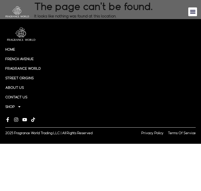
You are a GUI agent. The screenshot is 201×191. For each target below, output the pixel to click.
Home (10, 49)
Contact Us (16, 97)
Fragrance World (23, 68)
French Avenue (19, 59)
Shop (13, 106)
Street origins (19, 78)
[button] (192, 11)
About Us (14, 87)
